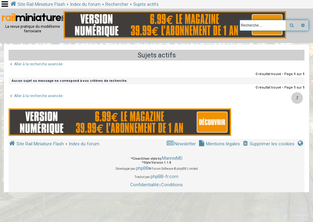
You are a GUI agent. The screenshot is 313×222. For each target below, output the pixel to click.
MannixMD (172, 158)
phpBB (142, 168)
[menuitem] (268, 144)
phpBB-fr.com (165, 176)
